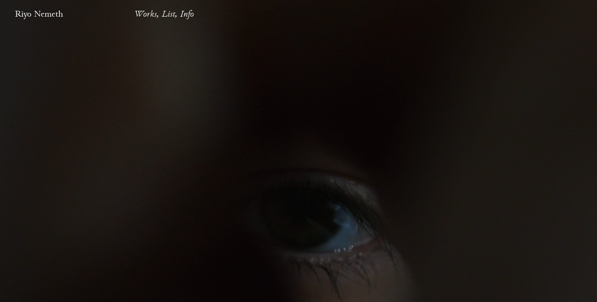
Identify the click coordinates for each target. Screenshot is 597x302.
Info (187, 14)
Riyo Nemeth (39, 14)
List (168, 14)
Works (145, 14)
